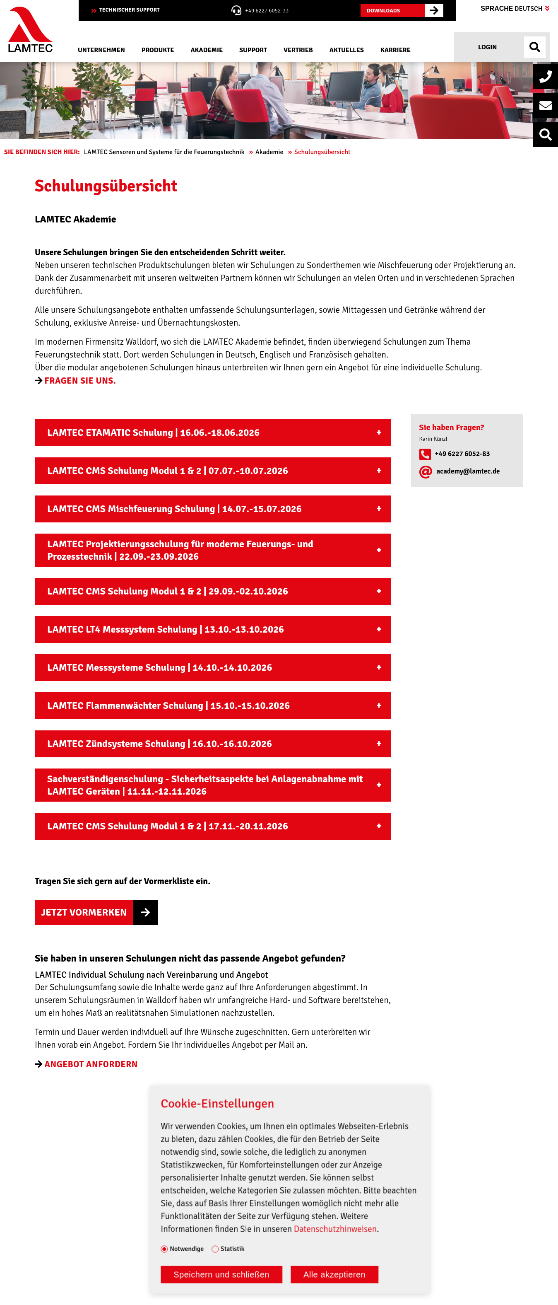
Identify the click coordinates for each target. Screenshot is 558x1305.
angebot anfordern (91, 1064)
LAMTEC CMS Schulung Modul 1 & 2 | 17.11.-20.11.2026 (167, 826)
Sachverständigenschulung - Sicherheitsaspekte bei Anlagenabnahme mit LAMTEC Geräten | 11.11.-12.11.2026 (205, 785)
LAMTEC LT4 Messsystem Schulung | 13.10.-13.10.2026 (165, 629)
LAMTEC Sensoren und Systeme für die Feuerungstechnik (165, 152)
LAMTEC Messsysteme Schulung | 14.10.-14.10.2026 (159, 667)
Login (487, 47)
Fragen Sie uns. (80, 380)
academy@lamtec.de (468, 471)
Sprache (515, 9)
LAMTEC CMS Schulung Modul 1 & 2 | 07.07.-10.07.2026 (167, 470)
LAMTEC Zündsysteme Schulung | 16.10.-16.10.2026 (159, 743)
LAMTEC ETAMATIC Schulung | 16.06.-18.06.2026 (153, 432)
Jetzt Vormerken (84, 912)
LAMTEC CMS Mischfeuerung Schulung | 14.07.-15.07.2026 (174, 509)
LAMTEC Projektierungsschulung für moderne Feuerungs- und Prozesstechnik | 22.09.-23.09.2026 (180, 550)
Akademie (270, 152)
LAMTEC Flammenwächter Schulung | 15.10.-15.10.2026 (168, 705)
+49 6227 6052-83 (462, 454)
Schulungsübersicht (323, 152)
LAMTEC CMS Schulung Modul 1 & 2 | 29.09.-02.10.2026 (167, 591)
